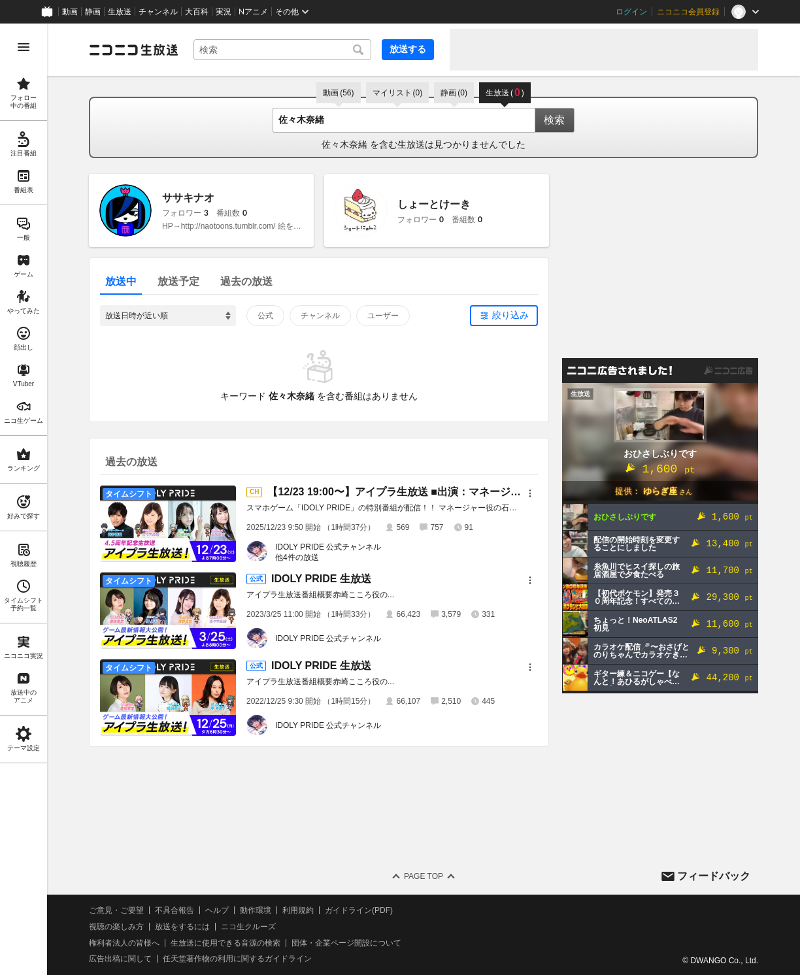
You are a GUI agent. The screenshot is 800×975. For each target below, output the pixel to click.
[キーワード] (282, 49)
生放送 (119, 12)
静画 (93, 12)
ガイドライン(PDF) (359, 910)
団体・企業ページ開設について (346, 943)
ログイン (631, 12)
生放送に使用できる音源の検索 (225, 943)
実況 (223, 12)
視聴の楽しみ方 (116, 926)
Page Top (423, 876)
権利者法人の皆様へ (124, 943)
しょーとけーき (434, 204)
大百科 (196, 12)
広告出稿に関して (120, 958)
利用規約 (298, 910)
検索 (554, 119)
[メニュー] (530, 493)
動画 (70, 12)
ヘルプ (217, 910)
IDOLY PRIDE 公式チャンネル (328, 547)
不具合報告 (174, 910)
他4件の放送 (297, 557)
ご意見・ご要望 (116, 910)
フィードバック (713, 876)
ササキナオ (188, 197)
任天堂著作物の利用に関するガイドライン (237, 959)
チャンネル (158, 12)
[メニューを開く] (23, 47)
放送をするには (182, 927)
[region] (23, 499)
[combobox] (282, 49)
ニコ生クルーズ (248, 927)
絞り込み (510, 315)
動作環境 (255, 910)
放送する (408, 49)
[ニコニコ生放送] (133, 50)
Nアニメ (253, 12)
